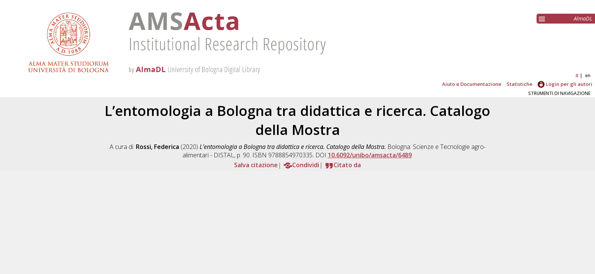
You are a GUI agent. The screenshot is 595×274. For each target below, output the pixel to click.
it (577, 75)
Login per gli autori (565, 84)
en (587, 75)
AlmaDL (583, 18)
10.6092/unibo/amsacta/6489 (370, 155)
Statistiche (519, 84)
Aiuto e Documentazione (471, 84)
